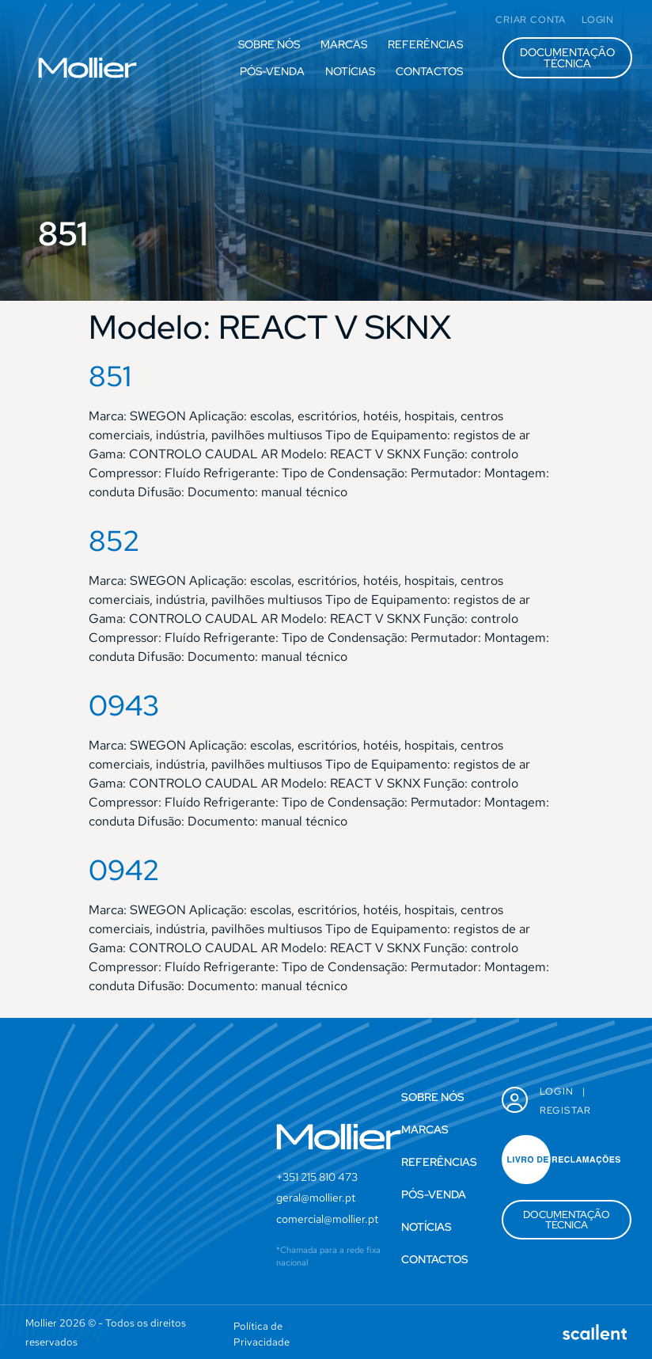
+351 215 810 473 (317, 1177)
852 (114, 541)
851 (110, 376)
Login (557, 1091)
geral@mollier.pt (315, 1197)
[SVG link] (87, 67)
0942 (124, 870)
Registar (566, 1110)
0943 (124, 705)
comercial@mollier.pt (327, 1219)
